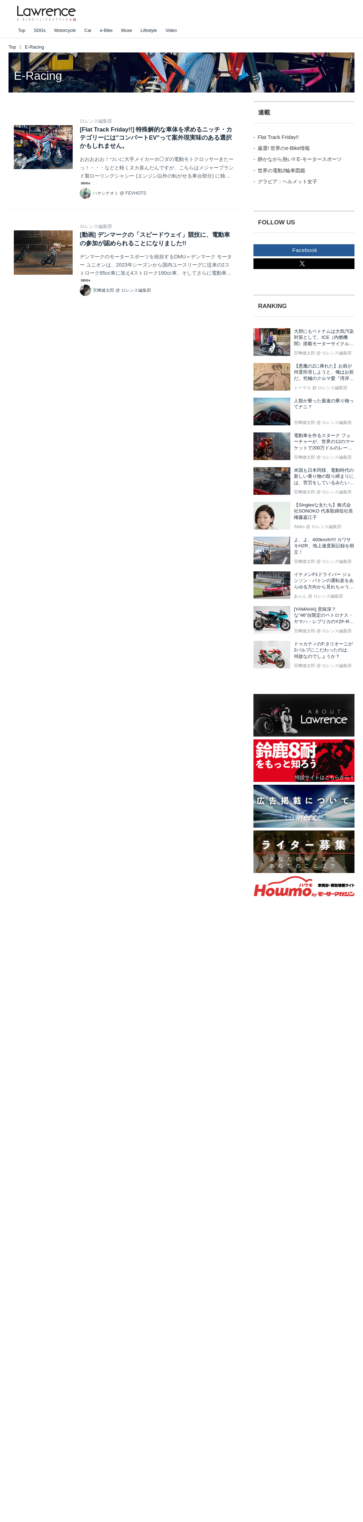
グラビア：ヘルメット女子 (287, 181)
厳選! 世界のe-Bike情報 (284, 148)
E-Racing (38, 75)
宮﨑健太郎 (103, 290)
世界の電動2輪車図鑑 (281, 170)
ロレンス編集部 (96, 121)
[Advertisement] (292, 1029)
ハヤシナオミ (105, 193)
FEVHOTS (135, 193)
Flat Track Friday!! (278, 137)
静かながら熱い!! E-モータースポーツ (300, 159)
